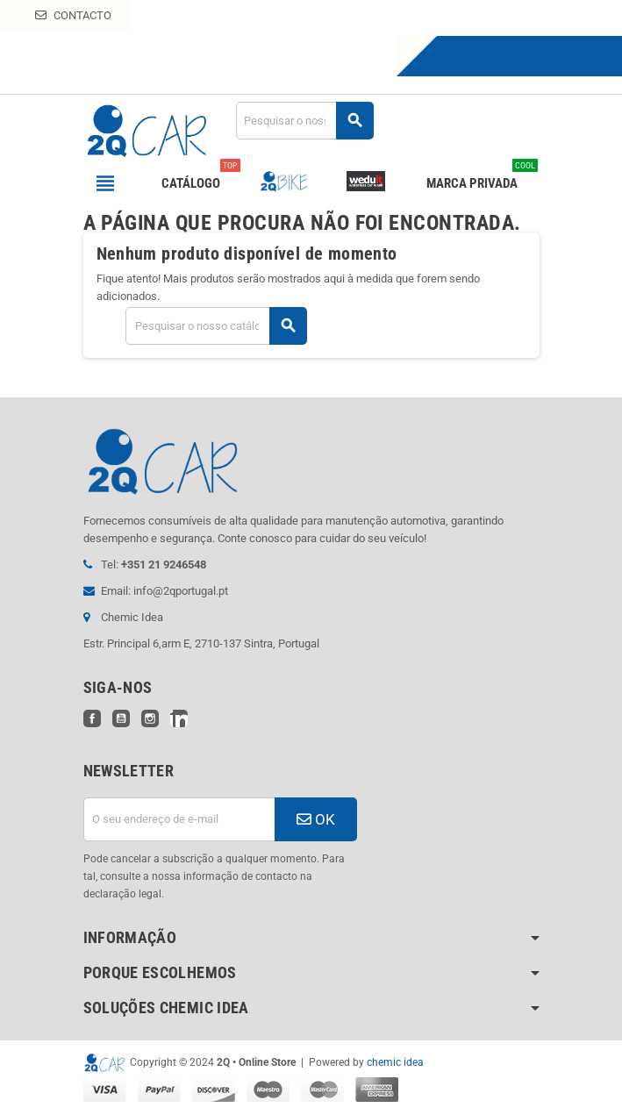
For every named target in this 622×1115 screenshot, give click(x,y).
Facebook (92, 718)
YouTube (121, 718)
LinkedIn (179, 718)
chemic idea (395, 1062)
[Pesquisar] (304, 120)
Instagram (150, 718)
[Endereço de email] (179, 819)
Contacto (73, 15)
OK (316, 819)
